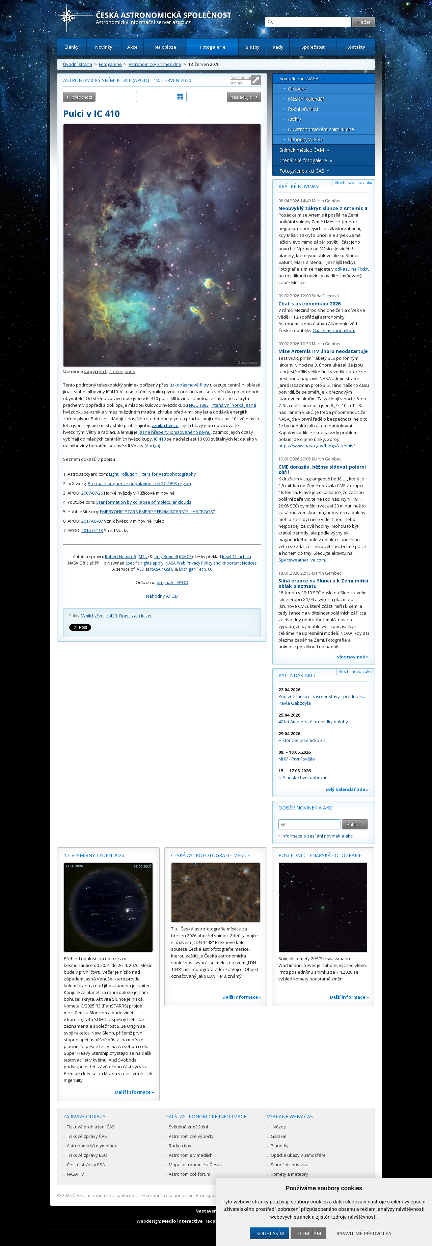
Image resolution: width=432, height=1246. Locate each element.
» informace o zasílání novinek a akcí (315, 836)
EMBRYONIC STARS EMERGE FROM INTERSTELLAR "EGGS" (157, 511)
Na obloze (165, 47)
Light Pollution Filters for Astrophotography (152, 474)
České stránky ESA (86, 1165)
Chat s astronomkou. (334, 330)
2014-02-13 (92, 530)
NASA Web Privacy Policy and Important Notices (210, 563)
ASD (140, 569)
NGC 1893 (199, 405)
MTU (143, 556)
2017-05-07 (92, 521)
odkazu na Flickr (351, 269)
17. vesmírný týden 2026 (94, 855)
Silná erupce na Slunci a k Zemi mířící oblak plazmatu (323, 583)
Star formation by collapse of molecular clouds (143, 502)
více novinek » (353, 657)
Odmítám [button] (309, 1233)
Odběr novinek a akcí (305, 807)
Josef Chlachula (236, 556)
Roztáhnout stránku (241, 80)
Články (71, 47)
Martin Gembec (326, 201)
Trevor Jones (122, 371)
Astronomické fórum (189, 1174)
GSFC (169, 569)
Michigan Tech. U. (195, 569)
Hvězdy (278, 1127)
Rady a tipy (180, 1146)
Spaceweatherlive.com (301, 560)
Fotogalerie (212, 47)
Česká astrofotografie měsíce (210, 855)
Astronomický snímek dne (155, 64)
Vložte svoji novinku (353, 182)
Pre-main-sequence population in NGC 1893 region (139, 483)
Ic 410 (111, 616)
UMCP (186, 556)
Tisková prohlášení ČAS (91, 1127)
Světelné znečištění (188, 1127)
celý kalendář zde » (347, 789)
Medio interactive (182, 1221)
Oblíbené (297, 88)
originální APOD (172, 582)
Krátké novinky (298, 186)
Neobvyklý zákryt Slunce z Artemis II (322, 208)
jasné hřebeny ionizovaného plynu (175, 432)
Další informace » (134, 1092)
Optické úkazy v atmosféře (298, 1155)
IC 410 (160, 439)
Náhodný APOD (162, 596)
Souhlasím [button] (270, 1233)
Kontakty (355, 47)
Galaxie (279, 1136)
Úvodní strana (77, 64)
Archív (294, 119)
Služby (253, 47)
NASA (155, 569)
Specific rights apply (144, 563)
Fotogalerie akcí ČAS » (304, 171)
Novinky (103, 47)
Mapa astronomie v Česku (195, 1165)
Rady (278, 47)
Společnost (313, 47)
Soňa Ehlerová (325, 296)
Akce (132, 47)
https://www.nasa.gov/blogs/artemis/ (316, 446)
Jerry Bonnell (166, 556)
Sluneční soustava (289, 1165)
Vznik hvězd (92, 616)
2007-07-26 (92, 493)
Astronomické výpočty (191, 1136)
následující (241, 97)
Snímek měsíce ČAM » (304, 150)
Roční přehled (303, 109)
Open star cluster (135, 616)
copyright (95, 371)
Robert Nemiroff (120, 556)
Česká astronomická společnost (105, 1195)
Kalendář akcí (296, 675)
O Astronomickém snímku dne (321, 129)
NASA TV (75, 1174)
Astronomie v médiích (191, 1155)
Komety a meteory (289, 1174)
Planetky (280, 1146)
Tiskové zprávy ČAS (87, 1136)
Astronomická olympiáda (92, 1146)
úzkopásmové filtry (189, 385)
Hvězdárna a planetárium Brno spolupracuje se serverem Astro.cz (210, 1195)
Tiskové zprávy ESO (87, 1155)
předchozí (82, 97)
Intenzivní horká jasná (233, 405)
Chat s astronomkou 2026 (309, 303)
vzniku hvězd (165, 425)
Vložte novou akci (355, 671)
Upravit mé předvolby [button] (363, 1233)
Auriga (152, 446)
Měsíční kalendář (306, 99)
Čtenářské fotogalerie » (305, 160)
